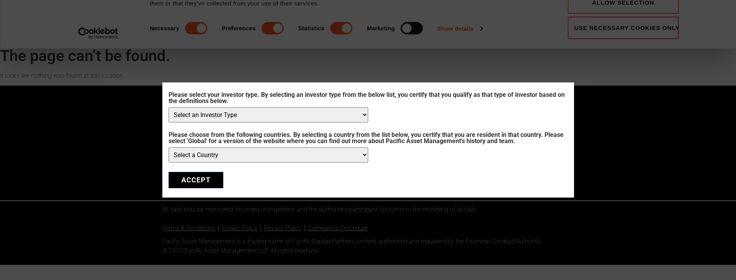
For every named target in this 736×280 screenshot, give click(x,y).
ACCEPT (196, 180)
